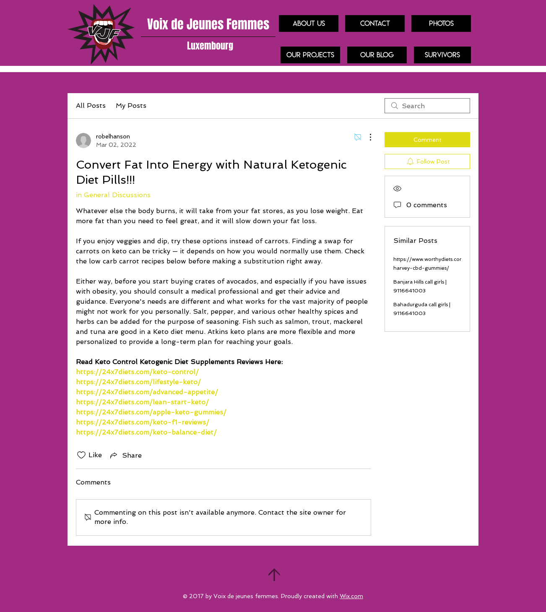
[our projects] (310, 55)
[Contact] (375, 23)
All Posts (91, 105)
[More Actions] (366, 137)
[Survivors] (442, 55)
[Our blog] (377, 55)
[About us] (308, 23)
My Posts (131, 105)
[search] (427, 105)
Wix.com (351, 596)
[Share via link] (125, 455)
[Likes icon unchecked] (81, 455)
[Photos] (441, 23)
